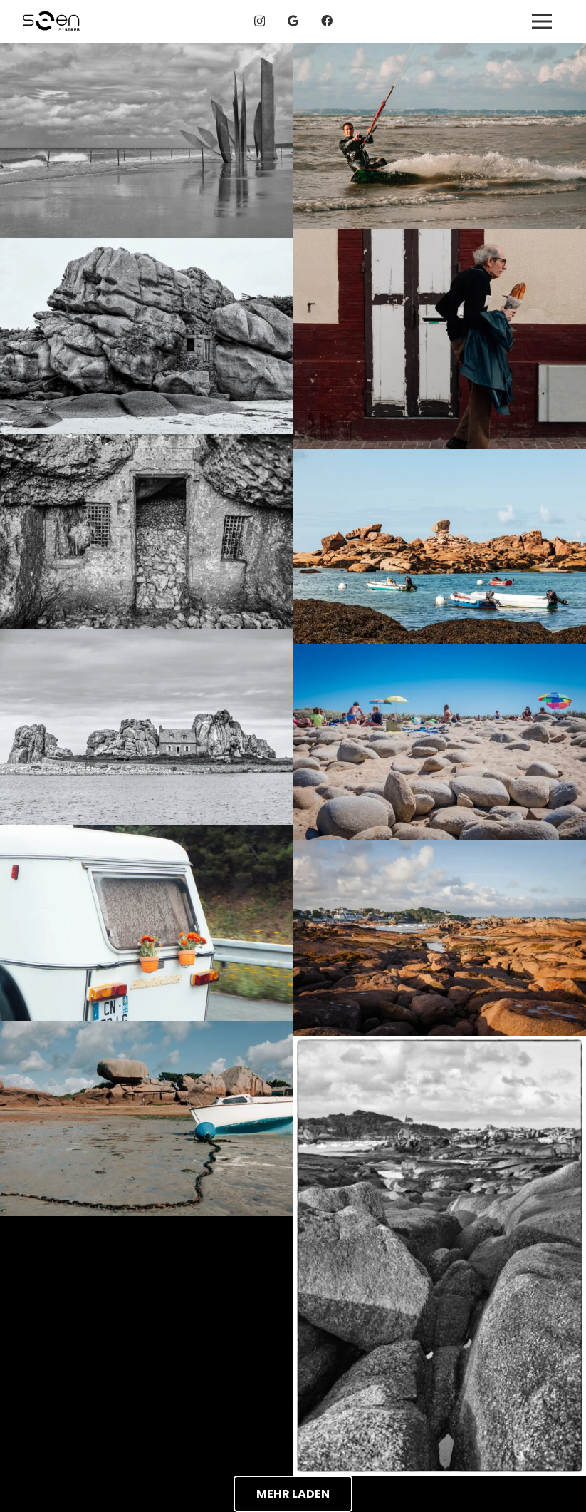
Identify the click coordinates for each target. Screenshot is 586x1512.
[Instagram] (259, 21)
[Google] (293, 20)
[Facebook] (327, 20)
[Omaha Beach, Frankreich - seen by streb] (146, 140)
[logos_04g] (51, 21)
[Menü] (542, 21)
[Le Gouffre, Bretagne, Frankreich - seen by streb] (146, 727)
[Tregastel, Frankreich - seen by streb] (440, 136)
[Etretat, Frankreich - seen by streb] (440, 339)
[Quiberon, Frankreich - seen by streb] (440, 742)
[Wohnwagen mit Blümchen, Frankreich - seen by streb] (146, 922)
